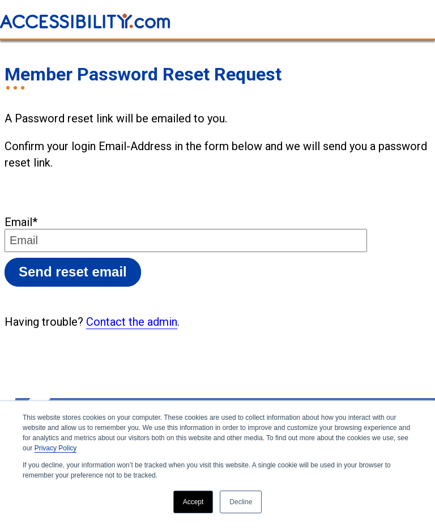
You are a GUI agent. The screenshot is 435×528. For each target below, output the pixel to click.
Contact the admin (131, 322)
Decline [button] (240, 502)
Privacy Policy (56, 448)
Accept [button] (193, 502)
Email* (21, 222)
